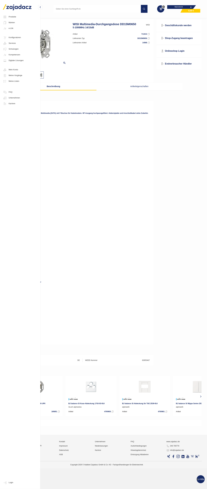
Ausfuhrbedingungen (152, 481)
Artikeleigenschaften (133, 91)
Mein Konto (10, 70)
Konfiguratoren (12, 38)
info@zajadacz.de (182, 485)
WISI (157, 30)
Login (8, 483)
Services (9, 43)
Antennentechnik (64, 18)
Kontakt (87, 477)
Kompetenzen (11, 55)
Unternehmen (11, 98)
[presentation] (45, 405)
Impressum (88, 481)
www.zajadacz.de (180, 477)
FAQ (7, 92)
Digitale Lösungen (13, 61)
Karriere (9, 104)
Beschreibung (73, 91)
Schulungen (11, 49)
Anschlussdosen (101, 18)
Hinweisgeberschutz (151, 485)
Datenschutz (89, 485)
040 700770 (179, 481)
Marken (9, 23)
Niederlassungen (120, 481)
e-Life (8, 28)
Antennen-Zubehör (82, 18)
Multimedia (48, 18)
